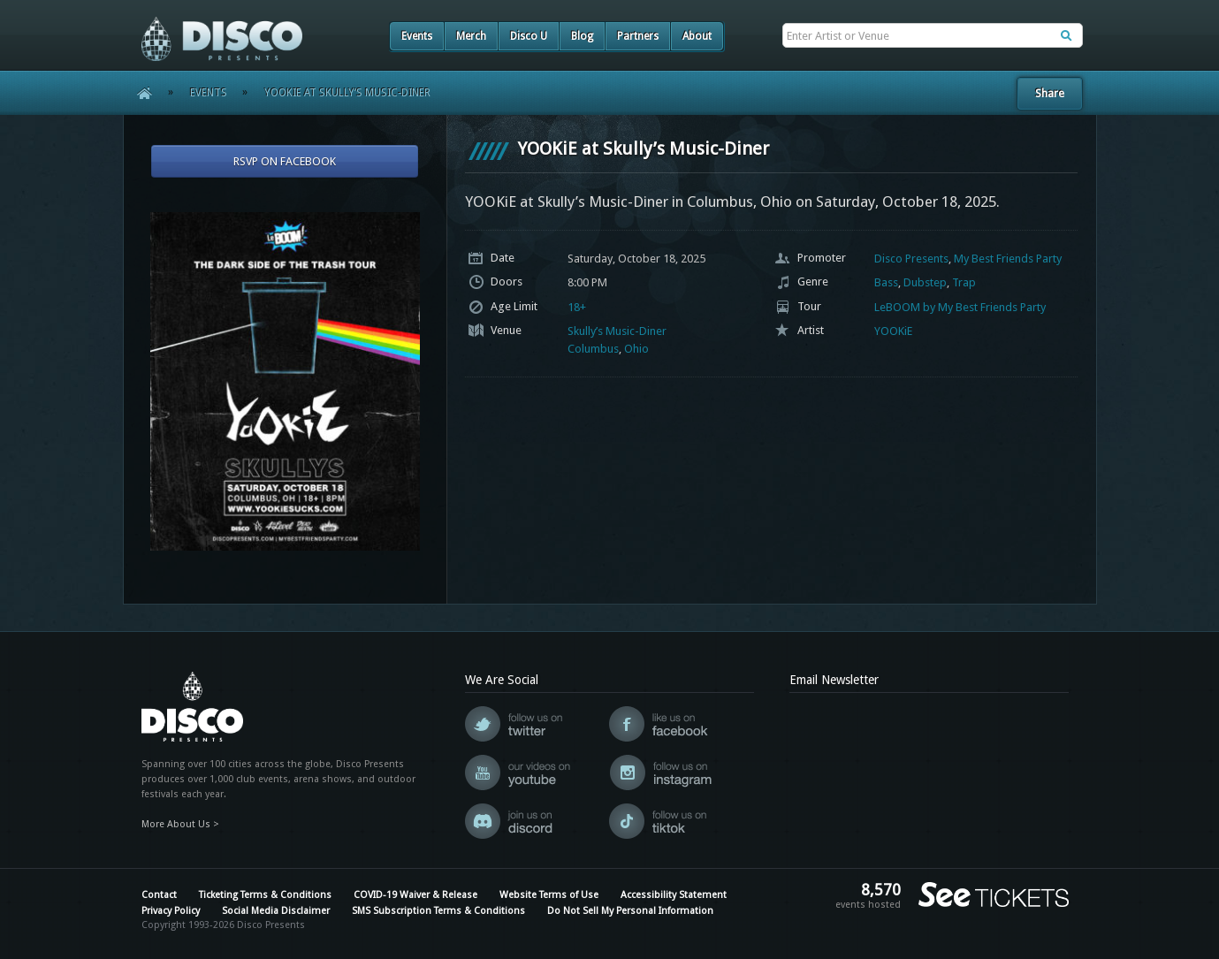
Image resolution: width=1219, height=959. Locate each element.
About (697, 36)
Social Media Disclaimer (276, 911)
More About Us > (180, 824)
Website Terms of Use (548, 895)
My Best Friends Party (1008, 258)
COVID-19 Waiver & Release (415, 895)
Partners (638, 36)
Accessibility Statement (674, 895)
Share (1049, 93)
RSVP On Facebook (284, 161)
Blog (582, 36)
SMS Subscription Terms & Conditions (438, 911)
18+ (577, 307)
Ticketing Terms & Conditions (265, 895)
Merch (471, 36)
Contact (159, 895)
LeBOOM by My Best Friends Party (960, 307)
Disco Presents (911, 258)
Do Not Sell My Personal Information (630, 911)
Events (416, 36)
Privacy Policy (170, 911)
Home (138, 93)
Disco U (528, 36)
